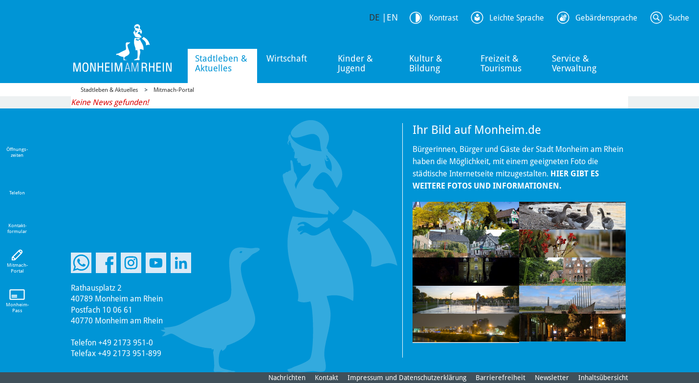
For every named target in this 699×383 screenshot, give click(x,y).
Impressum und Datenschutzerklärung (407, 378)
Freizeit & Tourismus (501, 63)
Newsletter (552, 378)
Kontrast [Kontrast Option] (443, 17)
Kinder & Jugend (355, 63)
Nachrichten (287, 378)
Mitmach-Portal (173, 89)
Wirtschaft (286, 58)
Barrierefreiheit (500, 378)
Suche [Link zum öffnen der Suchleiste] (679, 17)
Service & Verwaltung (574, 63)
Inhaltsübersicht (603, 378)
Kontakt (326, 378)
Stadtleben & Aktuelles (221, 63)
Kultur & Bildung (425, 63)
